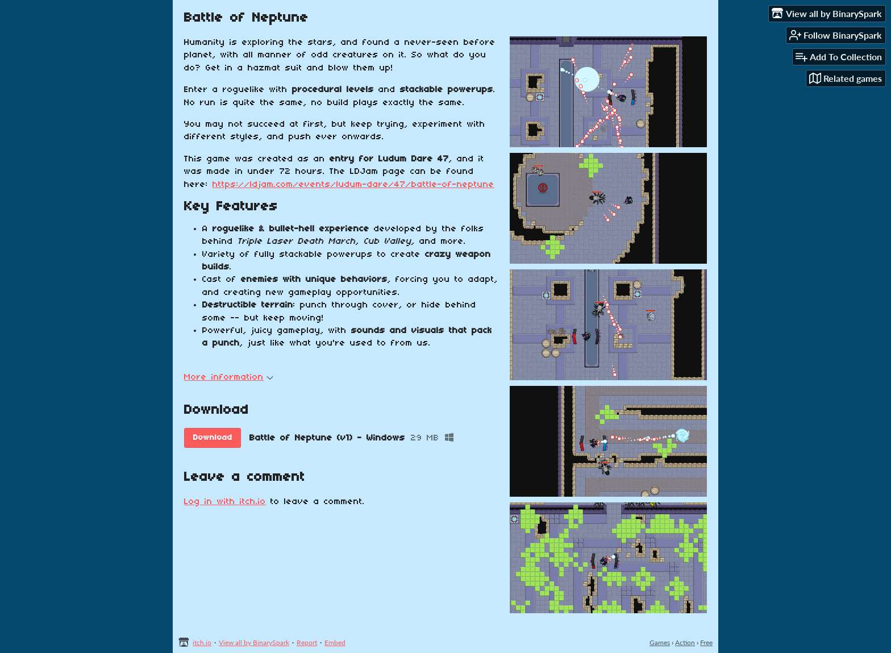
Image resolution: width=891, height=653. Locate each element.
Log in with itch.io (225, 501)
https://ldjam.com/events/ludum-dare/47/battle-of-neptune (353, 184)
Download (212, 438)
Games (659, 642)
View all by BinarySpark (254, 642)
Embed (334, 642)
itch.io (202, 642)
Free (706, 642)
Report (307, 642)
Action (685, 642)
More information (228, 377)
